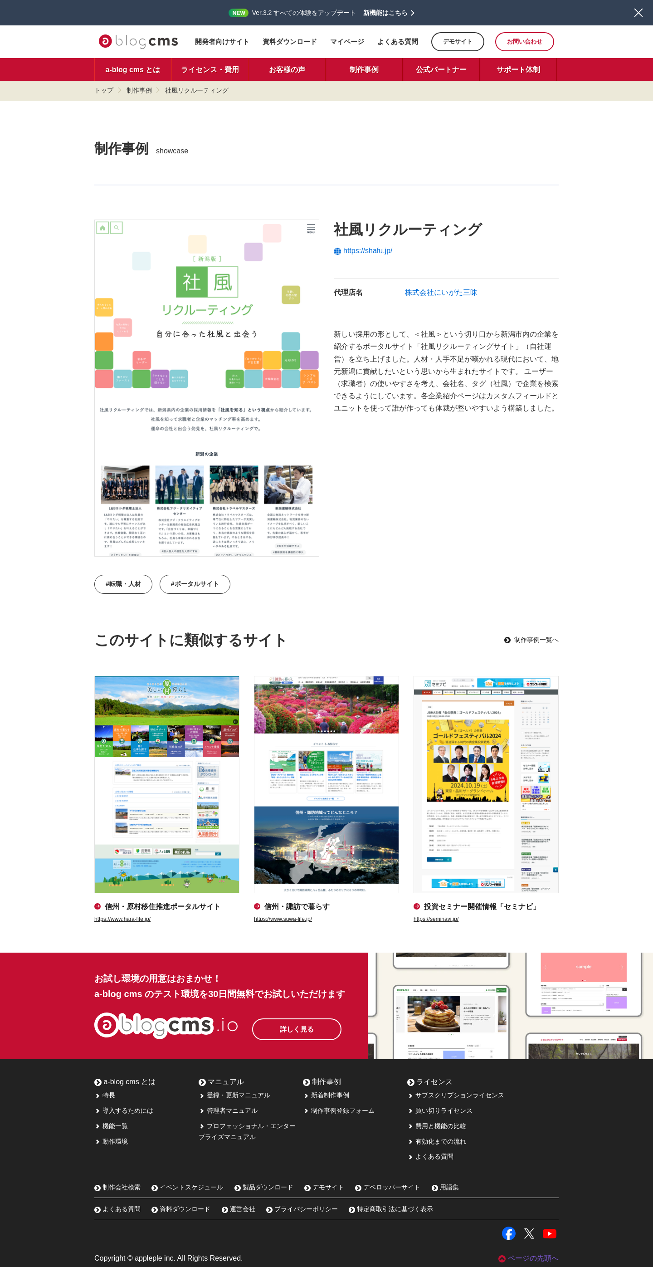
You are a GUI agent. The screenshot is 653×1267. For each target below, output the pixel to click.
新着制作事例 (326, 1095)
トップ (103, 90)
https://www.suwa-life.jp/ (283, 919)
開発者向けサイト (222, 41)
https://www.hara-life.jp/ (122, 919)
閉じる (638, 12)
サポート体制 (518, 69)
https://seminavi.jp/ (436, 919)
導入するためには (123, 1110)
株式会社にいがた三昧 (441, 292)
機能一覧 (111, 1126)
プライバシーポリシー (302, 1209)
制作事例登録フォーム (339, 1110)
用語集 (445, 1187)
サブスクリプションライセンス (455, 1095)
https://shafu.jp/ (363, 250)
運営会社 (238, 1209)
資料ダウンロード (290, 41)
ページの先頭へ (528, 1258)
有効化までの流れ (436, 1141)
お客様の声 (287, 69)
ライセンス (430, 1082)
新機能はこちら (385, 13)
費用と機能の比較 (436, 1126)
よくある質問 (397, 41)
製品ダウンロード (263, 1187)
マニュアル (221, 1082)
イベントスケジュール (187, 1187)
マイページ (347, 41)
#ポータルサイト (195, 583)
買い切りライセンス (440, 1110)
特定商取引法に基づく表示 (391, 1209)
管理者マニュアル (228, 1110)
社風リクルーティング (197, 90)
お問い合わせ (524, 41)
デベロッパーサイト (387, 1187)
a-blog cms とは (133, 69)
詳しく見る (307, 1027)
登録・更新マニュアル (234, 1095)
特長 (104, 1095)
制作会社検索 (117, 1187)
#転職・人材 (123, 583)
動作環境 (111, 1141)
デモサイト (458, 41)
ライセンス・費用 (210, 69)
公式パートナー (441, 69)
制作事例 (364, 69)
